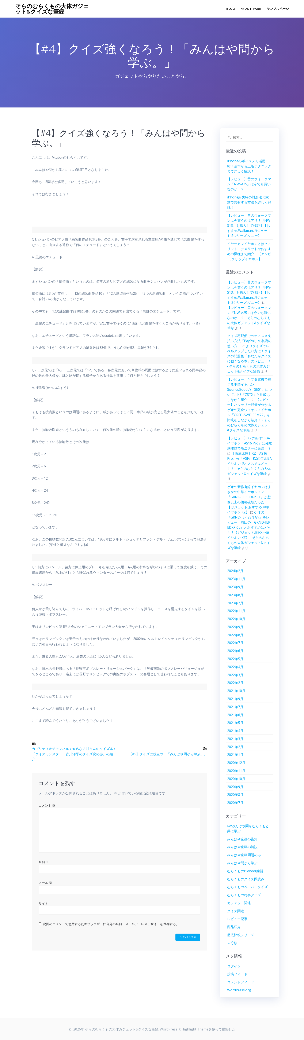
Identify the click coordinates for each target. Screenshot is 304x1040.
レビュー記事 (237, 918)
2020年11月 (236, 770)
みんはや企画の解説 (242, 847)
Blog (230, 9)
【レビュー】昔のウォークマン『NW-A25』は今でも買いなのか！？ (249, 184)
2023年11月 (236, 578)
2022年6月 (235, 650)
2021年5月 (235, 722)
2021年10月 (236, 690)
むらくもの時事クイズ (244, 895)
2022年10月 (236, 618)
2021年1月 (235, 754)
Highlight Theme (195, 1029)
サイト (43, 903)
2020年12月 (236, 762)
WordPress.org (239, 990)
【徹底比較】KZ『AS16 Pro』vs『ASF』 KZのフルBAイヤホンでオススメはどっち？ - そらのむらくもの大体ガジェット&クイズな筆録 (249, 463)
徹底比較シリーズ (240, 935)
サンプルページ (278, 9)
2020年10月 (236, 778)
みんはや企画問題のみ (244, 855)
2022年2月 (235, 682)
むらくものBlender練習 (245, 871)
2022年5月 (235, 658)
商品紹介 (234, 926)
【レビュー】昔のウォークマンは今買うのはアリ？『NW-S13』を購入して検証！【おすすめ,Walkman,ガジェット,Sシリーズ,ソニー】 (249, 225)
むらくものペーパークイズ (247, 887)
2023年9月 (235, 587)
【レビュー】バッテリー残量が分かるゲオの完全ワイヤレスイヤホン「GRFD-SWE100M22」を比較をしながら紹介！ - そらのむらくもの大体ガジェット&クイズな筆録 (249, 414)
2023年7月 (235, 603)
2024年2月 (235, 570)
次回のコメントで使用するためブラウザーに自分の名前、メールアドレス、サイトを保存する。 (111, 924)
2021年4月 (235, 730)
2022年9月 (235, 627)
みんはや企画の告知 (242, 839)
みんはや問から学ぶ (242, 863)
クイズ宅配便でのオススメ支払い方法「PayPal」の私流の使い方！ (249, 340)
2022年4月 (235, 666)
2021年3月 (235, 738)
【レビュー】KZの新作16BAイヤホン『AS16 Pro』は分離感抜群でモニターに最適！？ (249, 443)
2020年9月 (235, 786)
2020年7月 (235, 802)
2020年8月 (235, 794)
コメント (47, 805)
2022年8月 (235, 635)
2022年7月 (235, 642)
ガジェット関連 (239, 903)
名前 (44, 862)
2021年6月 (235, 715)
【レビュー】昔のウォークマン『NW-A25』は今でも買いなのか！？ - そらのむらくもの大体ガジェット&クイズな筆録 (249, 317)
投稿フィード (237, 974)
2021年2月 (235, 746)
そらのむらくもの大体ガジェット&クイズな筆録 (52, 8)
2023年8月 (235, 595)
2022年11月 (236, 610)
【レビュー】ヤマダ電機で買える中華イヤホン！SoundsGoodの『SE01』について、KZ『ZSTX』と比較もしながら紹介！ (249, 389)
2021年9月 (235, 698)
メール (45, 882)
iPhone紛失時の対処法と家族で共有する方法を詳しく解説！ (249, 202)
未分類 (232, 943)
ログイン (234, 966)
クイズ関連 (235, 911)
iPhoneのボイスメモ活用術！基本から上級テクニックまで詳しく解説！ (249, 166)
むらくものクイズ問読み (245, 879)
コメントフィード (240, 982)
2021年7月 (235, 706)
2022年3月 (235, 675)
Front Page (251, 9)
